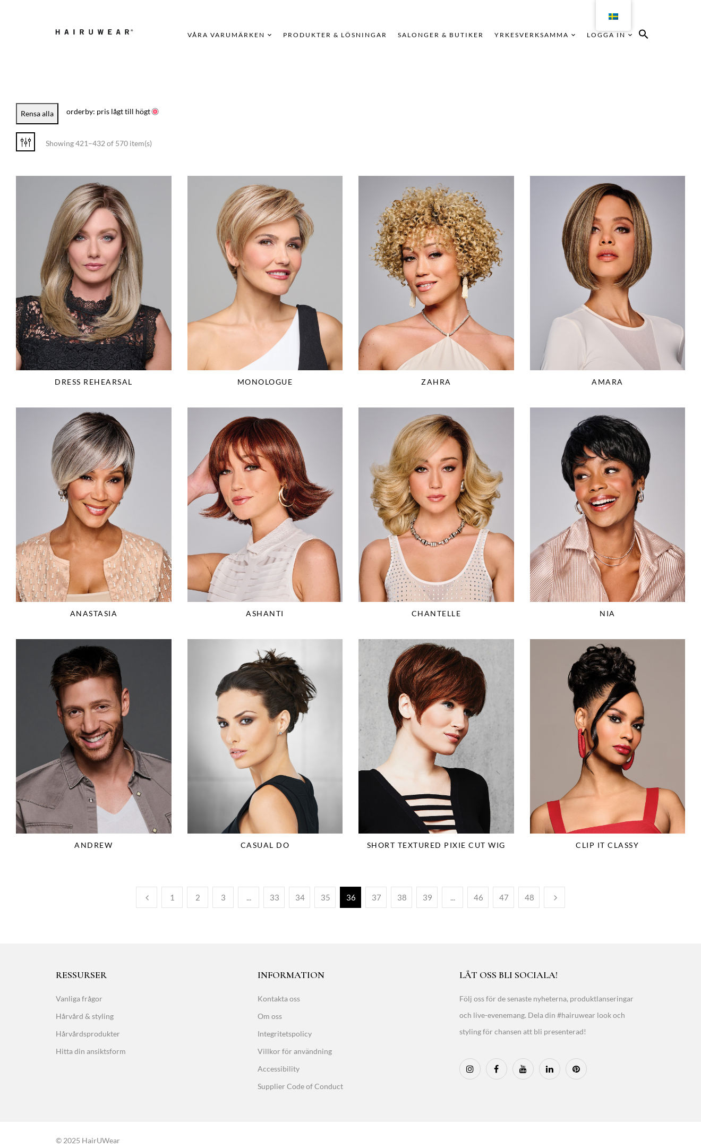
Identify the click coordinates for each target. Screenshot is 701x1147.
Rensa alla (37, 113)
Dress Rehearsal (94, 381)
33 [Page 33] (274, 897)
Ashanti (265, 613)
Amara (607, 381)
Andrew (93, 844)
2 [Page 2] (197, 897)
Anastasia (94, 613)
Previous (146, 897)
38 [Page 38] (402, 897)
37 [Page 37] (376, 897)
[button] (643, 36)
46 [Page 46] (478, 897)
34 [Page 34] (300, 897)
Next (554, 897)
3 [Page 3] (223, 897)
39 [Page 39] (427, 897)
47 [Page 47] (504, 897)
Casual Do (265, 844)
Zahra (436, 381)
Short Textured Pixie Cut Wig (436, 844)
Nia (607, 613)
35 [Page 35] (325, 897)
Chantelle (436, 613)
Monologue (265, 381)
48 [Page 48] (529, 897)
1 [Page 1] (172, 897)
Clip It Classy (607, 844)
